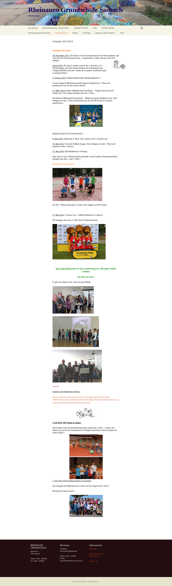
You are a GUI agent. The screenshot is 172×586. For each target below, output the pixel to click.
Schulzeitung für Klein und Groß (39, 33)
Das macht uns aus (61, 33)
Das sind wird (33, 28)
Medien (75, 33)
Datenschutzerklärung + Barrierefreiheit (55, 28)
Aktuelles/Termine (108, 28)
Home (95, 28)
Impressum (93, 549)
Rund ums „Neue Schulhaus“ (105, 33)
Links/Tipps (87, 33)
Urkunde (56, 386)
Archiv (122, 33)
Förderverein (93, 561)
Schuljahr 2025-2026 (81, 28)
